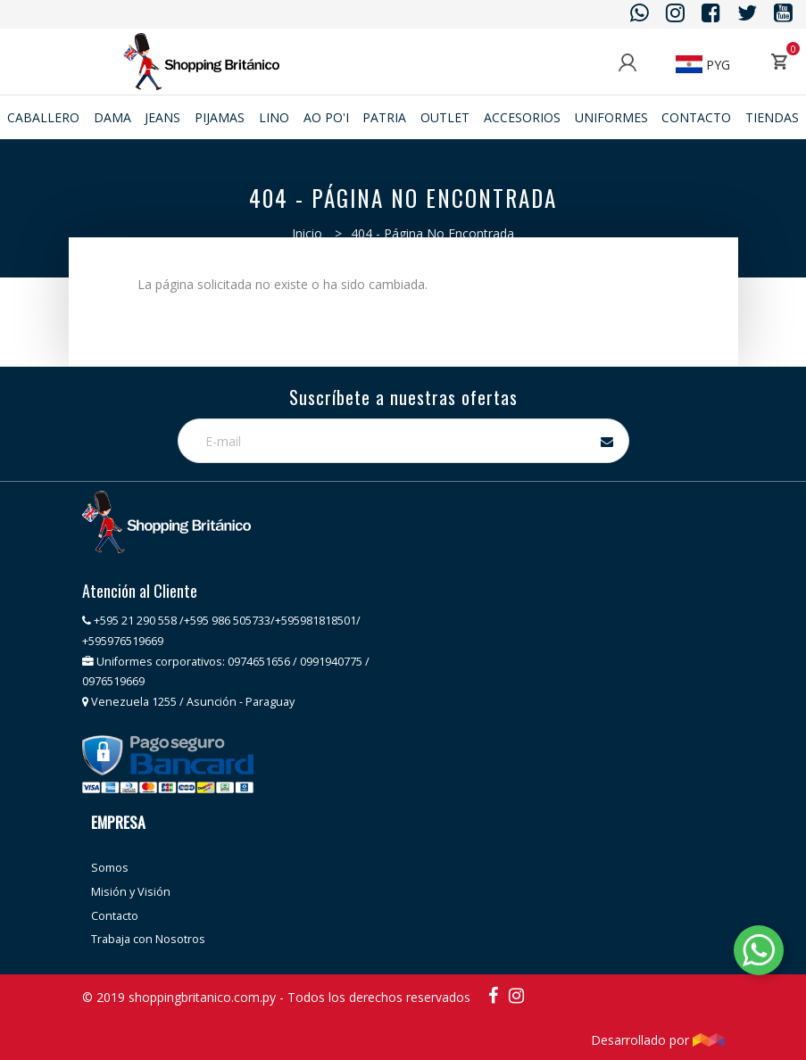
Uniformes (611, 117)
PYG (703, 64)
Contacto (696, 117)
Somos (110, 867)
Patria (384, 117)
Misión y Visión (130, 891)
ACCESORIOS (522, 117)
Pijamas (220, 117)
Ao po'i (326, 117)
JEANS (162, 117)
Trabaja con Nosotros (148, 939)
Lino (274, 117)
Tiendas (772, 117)
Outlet (444, 117)
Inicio (307, 233)
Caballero (43, 117)
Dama (112, 117)
